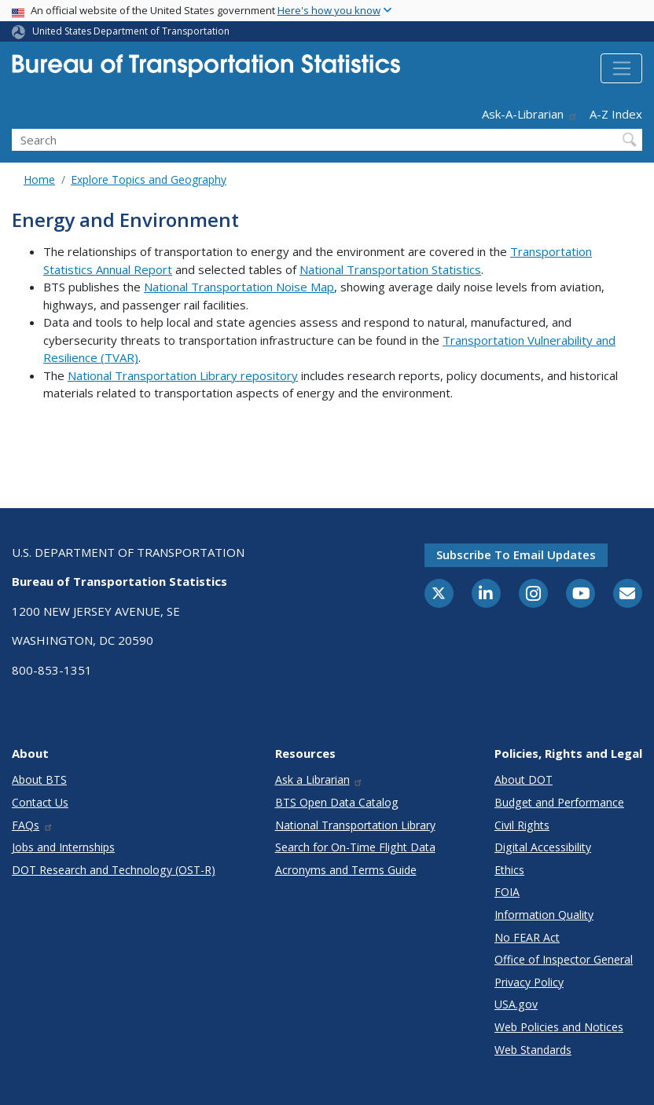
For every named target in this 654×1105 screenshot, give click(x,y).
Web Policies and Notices (558, 1026)
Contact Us (40, 802)
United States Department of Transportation (131, 31)
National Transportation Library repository (183, 375)
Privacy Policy (529, 982)
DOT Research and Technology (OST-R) (113, 869)
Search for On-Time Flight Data (355, 847)
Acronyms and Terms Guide (346, 869)
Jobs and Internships (63, 847)
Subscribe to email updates (516, 554)
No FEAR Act (527, 937)
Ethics (509, 869)
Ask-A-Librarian (530, 114)
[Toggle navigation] (621, 68)
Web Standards (532, 1049)
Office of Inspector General (563, 959)
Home (39, 179)
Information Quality (543, 914)
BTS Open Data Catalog (337, 802)
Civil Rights (521, 825)
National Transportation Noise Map (239, 287)
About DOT (523, 779)
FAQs (32, 825)
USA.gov (516, 1004)
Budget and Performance (559, 802)
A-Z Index (616, 114)
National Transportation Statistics (390, 269)
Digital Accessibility (542, 847)
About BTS (39, 779)
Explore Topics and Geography (148, 179)
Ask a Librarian (319, 779)
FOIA (507, 891)
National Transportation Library (355, 825)
